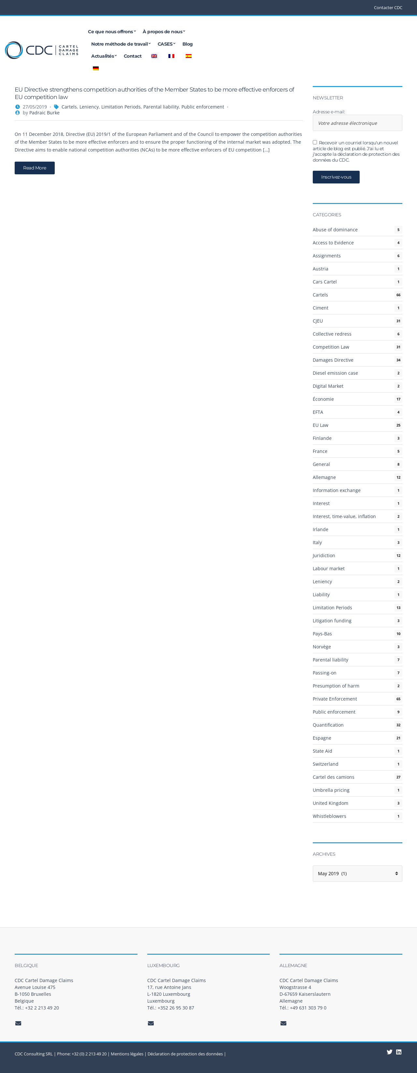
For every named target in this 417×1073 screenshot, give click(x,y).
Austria (320, 269)
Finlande (322, 438)
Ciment (320, 308)
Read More (34, 168)
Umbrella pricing (331, 790)
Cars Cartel (325, 282)
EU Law (320, 425)
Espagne (322, 738)
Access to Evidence (333, 242)
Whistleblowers (329, 816)
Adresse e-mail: (357, 120)
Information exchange (337, 490)
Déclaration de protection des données (185, 1054)
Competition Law (331, 347)
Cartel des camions (333, 777)
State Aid (322, 751)
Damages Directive (333, 360)
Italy (317, 542)
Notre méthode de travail (230, 32)
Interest (321, 503)
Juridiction (324, 555)
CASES (275, 32)
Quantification (328, 725)
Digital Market (328, 386)
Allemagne (324, 477)
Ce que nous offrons (120, 32)
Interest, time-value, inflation (344, 516)
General (321, 464)
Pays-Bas (322, 634)
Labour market (329, 568)
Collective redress (332, 334)
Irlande (320, 529)
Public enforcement (202, 107)
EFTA (318, 412)
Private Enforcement (335, 699)
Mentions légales (127, 1054)
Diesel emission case (335, 373)
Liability (321, 594)
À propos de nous (172, 32)
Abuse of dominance (335, 229)
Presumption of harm (336, 686)
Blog (298, 32)
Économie (323, 399)
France (320, 451)
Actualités (322, 32)
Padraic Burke (44, 112)
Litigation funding (332, 620)
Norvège (322, 647)
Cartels (69, 107)
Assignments (327, 256)
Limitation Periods (121, 107)
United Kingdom (330, 803)
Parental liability (161, 107)
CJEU (318, 321)
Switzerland (325, 764)
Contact (353, 32)
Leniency (89, 107)
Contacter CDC (388, 7)
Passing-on (325, 673)
